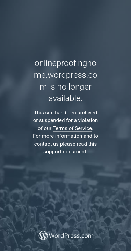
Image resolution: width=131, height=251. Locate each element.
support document (64, 152)
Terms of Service (72, 128)
